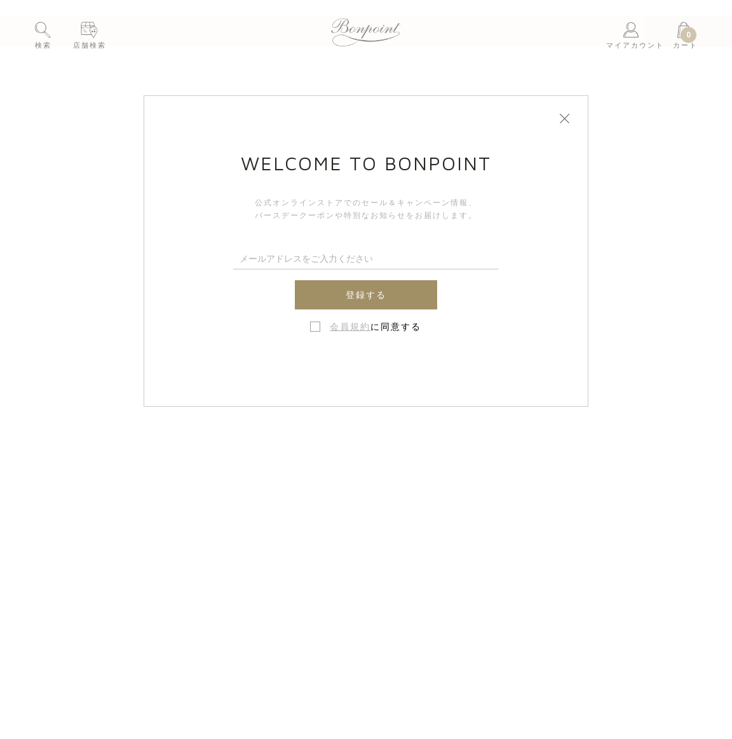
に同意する (375, 327)
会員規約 (350, 327)
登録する (366, 295)
